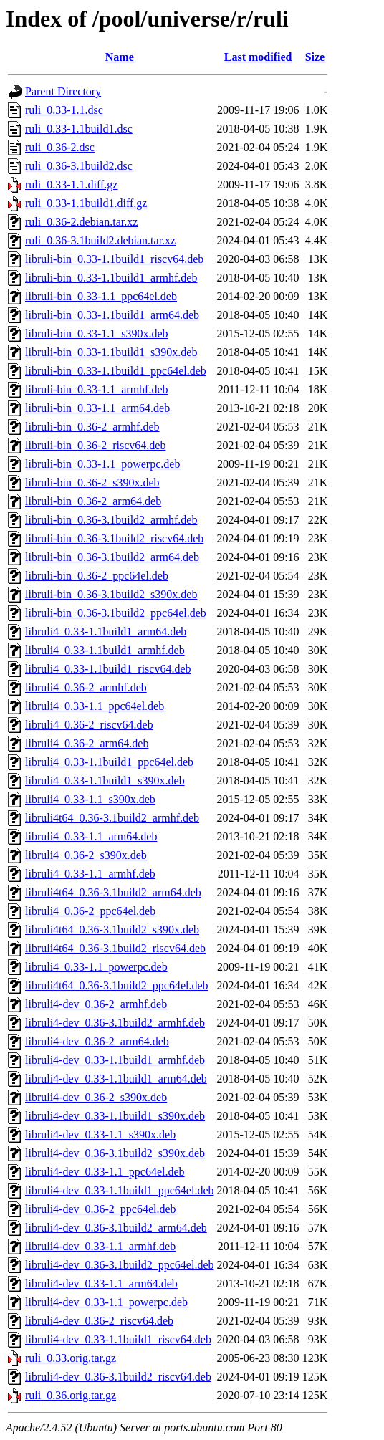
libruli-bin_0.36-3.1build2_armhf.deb (111, 520)
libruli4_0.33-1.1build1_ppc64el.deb (109, 762)
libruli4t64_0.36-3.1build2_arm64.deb (113, 892)
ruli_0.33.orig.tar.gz (70, 1358)
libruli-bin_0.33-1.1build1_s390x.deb (111, 352)
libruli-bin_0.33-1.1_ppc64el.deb (101, 296)
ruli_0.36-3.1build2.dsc (79, 166)
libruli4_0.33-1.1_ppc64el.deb (94, 706)
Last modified (258, 57)
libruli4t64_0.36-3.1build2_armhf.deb (112, 818)
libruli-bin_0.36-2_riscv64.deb (95, 445)
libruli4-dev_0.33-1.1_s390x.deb (100, 1134)
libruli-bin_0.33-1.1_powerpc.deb (102, 464)
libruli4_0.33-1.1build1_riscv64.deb (108, 669)
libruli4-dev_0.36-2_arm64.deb (97, 1041)
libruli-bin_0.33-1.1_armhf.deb (96, 389)
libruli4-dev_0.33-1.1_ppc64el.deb (105, 1172)
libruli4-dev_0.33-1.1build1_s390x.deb (115, 1116)
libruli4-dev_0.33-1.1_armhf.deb (100, 1246)
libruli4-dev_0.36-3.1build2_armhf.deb (115, 1023)
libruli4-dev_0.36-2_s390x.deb (96, 1097)
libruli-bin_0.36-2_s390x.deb (92, 482)
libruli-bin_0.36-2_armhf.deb (92, 427)
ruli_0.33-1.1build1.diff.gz (86, 203)
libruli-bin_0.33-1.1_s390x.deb (96, 333)
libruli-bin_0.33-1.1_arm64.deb (97, 408)
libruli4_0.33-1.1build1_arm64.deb (105, 631)
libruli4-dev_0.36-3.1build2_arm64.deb (116, 1227)
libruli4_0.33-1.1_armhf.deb (90, 874)
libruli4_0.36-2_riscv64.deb (89, 725)
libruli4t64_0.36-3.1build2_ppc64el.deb (116, 985)
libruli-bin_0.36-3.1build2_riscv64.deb (114, 538)
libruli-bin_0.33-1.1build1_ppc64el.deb (115, 371)
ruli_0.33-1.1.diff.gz (71, 184)
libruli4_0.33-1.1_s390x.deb (90, 799)
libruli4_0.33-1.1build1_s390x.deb (105, 780)
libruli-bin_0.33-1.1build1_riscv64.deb (114, 259)
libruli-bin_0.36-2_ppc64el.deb (96, 576)
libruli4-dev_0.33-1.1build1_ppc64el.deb (119, 1190)
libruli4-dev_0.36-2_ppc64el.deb (100, 1209)
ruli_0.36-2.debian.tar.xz (81, 222)
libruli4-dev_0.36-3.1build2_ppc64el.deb (119, 1265)
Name (119, 57)
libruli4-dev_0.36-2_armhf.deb (96, 1004)
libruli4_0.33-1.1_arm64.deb (91, 836)
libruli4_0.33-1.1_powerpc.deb (96, 967)
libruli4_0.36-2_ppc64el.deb (90, 911)
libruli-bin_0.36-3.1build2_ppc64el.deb (115, 613)
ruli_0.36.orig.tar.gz (70, 1395)
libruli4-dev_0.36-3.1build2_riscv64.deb (118, 1377)
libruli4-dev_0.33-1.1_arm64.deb (101, 1283)
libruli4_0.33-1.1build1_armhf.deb (105, 650)
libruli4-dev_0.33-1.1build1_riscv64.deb (118, 1339)
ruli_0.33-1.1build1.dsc (79, 129)
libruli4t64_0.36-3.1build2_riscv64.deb (115, 948)
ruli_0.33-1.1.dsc (64, 110)
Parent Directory (63, 91)
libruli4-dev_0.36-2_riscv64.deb (99, 1321)
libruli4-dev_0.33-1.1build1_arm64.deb (116, 1078)
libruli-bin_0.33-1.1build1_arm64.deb (112, 315)
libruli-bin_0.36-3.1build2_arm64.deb (112, 557)
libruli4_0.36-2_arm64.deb (86, 743)
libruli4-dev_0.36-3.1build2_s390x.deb (115, 1153)
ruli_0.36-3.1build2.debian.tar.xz (100, 240)
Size (315, 57)
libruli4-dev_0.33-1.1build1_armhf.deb (115, 1060)
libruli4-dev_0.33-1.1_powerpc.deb (106, 1302)
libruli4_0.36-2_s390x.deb (86, 855)
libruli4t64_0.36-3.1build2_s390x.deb (112, 929)
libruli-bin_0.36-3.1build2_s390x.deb (111, 594)
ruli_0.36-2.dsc (60, 147)
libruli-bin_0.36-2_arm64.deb (93, 501)
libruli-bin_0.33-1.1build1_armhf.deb (111, 278)
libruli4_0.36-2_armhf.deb (86, 687)
